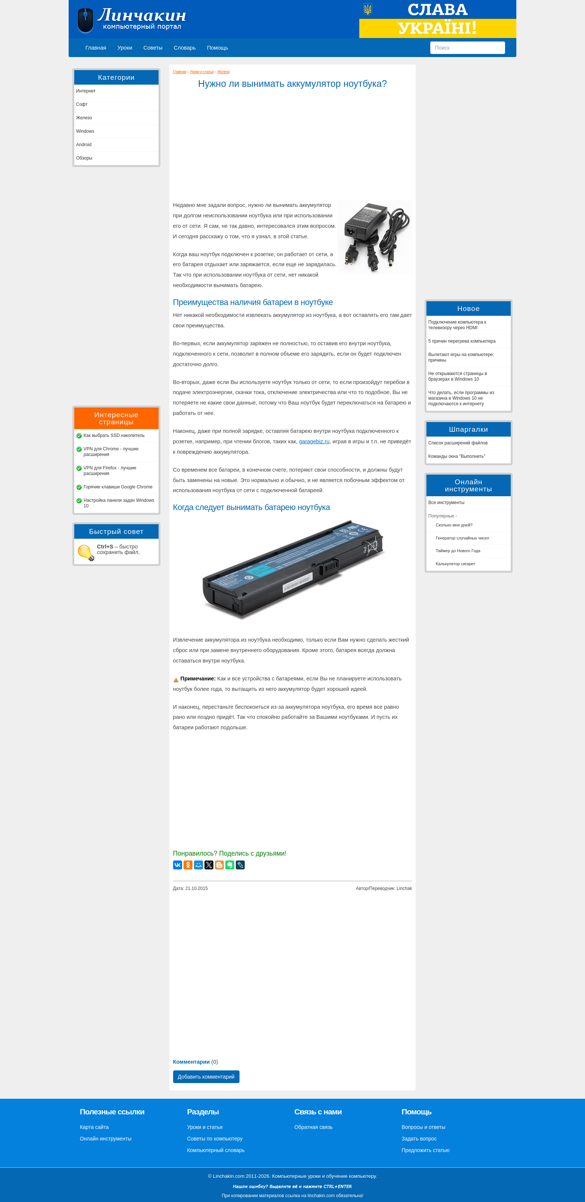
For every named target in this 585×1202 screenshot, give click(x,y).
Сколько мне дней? (454, 525)
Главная (95, 48)
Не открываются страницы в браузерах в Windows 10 (457, 376)
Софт (81, 104)
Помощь (217, 48)
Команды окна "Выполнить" (456, 456)
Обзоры (84, 158)
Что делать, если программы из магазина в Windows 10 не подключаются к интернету (461, 398)
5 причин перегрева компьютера (461, 341)
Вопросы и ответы (423, 1127)
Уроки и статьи (201, 72)
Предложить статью (426, 1150)
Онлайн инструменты (105, 1139)
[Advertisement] (116, 286)
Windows (85, 131)
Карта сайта (94, 1127)
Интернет (86, 91)
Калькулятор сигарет (455, 563)
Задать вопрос (419, 1139)
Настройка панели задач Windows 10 (119, 503)
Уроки (125, 48)
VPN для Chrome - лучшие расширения (111, 451)
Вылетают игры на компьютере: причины (461, 357)
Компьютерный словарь (216, 1150)
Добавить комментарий (206, 1077)
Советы (152, 48)
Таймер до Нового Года (458, 550)
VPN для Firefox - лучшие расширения (110, 470)
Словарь (185, 48)
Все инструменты (446, 502)
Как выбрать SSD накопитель (114, 435)
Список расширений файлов (458, 443)
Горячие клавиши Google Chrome (118, 487)
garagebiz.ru (314, 441)
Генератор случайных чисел (462, 538)
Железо (84, 117)
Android (83, 144)
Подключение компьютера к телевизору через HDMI (457, 325)
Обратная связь (313, 1127)
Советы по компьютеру (215, 1139)
